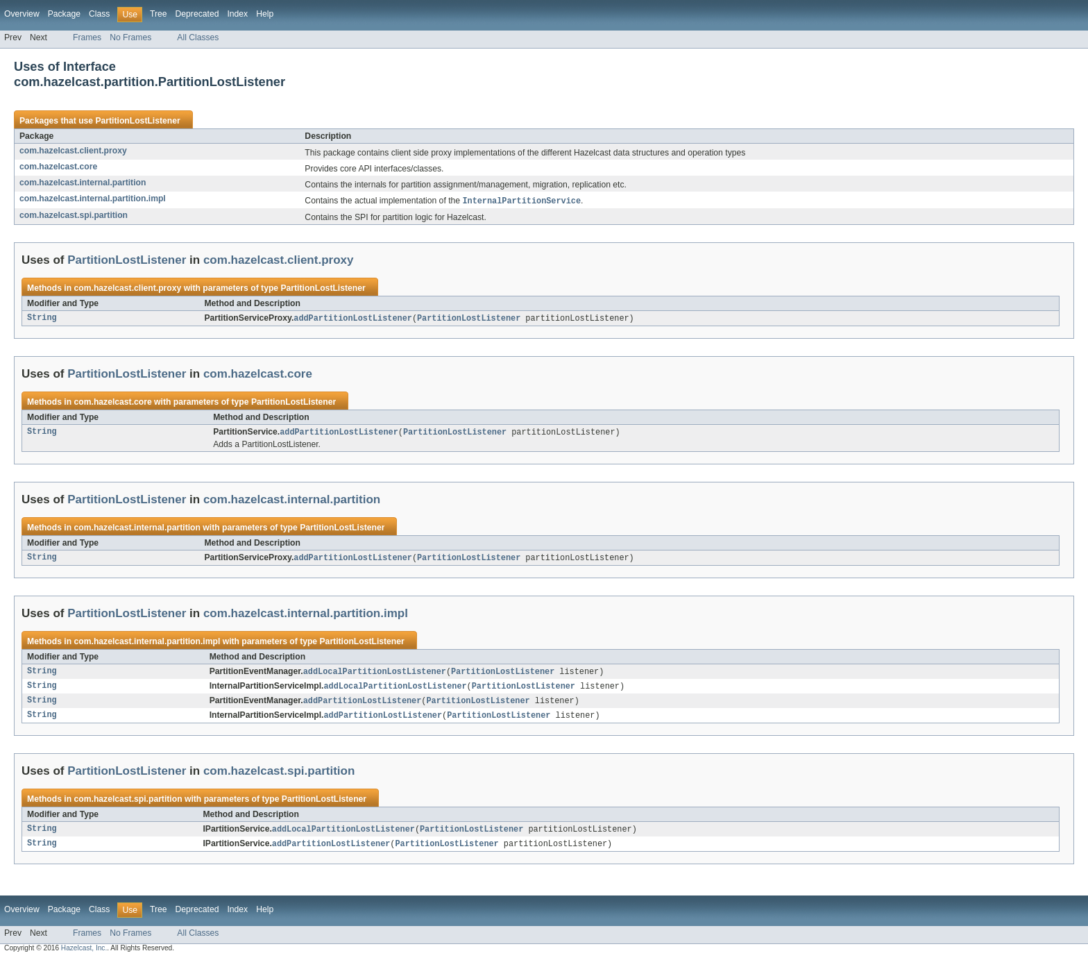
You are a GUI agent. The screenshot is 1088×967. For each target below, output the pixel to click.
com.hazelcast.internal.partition (82, 182)
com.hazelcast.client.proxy (73, 150)
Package (64, 14)
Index (237, 14)
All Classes (198, 37)
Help (264, 14)
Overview (22, 14)
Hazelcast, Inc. (84, 955)
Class (99, 14)
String (42, 319)
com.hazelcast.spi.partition (73, 216)
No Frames (130, 37)
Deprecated (197, 14)
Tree (158, 14)
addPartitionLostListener (353, 319)
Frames (87, 37)
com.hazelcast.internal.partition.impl (92, 198)
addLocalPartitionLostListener (374, 674)
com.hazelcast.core (58, 166)
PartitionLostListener (137, 121)
